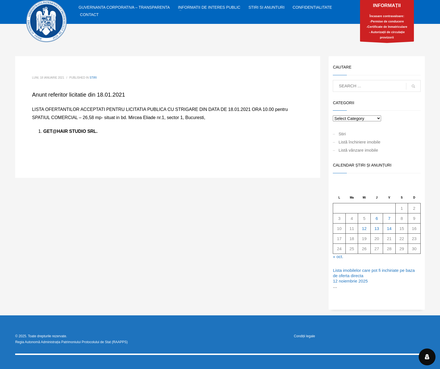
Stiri (93, 77)
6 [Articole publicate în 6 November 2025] (376, 218)
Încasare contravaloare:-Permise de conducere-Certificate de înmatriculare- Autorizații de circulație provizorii (387, 22)
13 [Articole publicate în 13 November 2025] (376, 228)
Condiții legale (304, 336)
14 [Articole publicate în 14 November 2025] (389, 228)
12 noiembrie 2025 (350, 281)
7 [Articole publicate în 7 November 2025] (389, 218)
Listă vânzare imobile (358, 150)
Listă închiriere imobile (359, 142)
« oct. (338, 256)
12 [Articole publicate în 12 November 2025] (364, 228)
